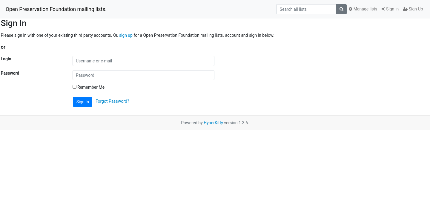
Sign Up (413, 9)
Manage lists (363, 9)
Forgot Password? (112, 101)
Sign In (390, 9)
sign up (126, 35)
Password (10, 73)
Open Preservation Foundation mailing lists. (56, 9)
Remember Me (89, 87)
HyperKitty (213, 122)
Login (6, 58)
